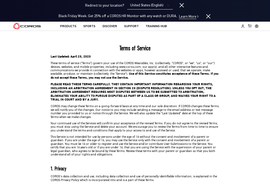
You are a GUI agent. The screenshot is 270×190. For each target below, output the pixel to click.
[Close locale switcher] (182, 5)
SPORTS (89, 26)
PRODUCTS (68, 26)
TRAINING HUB (156, 26)
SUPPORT (131, 26)
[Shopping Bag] (250, 26)
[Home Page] (26, 26)
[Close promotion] (208, 16)
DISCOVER (110, 26)
